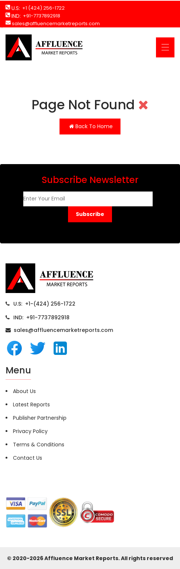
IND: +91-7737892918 (41, 317)
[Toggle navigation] (165, 47)
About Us (24, 391)
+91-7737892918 (40, 15)
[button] (90, 214)
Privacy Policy (30, 431)
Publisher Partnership (40, 418)
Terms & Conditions (38, 444)
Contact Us (27, 458)
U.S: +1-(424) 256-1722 (44, 303)
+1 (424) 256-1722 (42, 7)
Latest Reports (31, 404)
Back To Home (91, 126)
